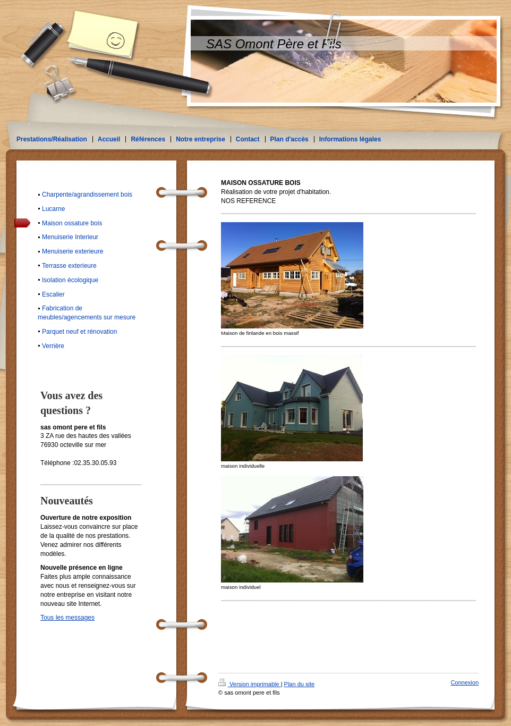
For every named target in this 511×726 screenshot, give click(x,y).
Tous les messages (67, 617)
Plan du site (299, 684)
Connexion (464, 682)
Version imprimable (249, 684)
